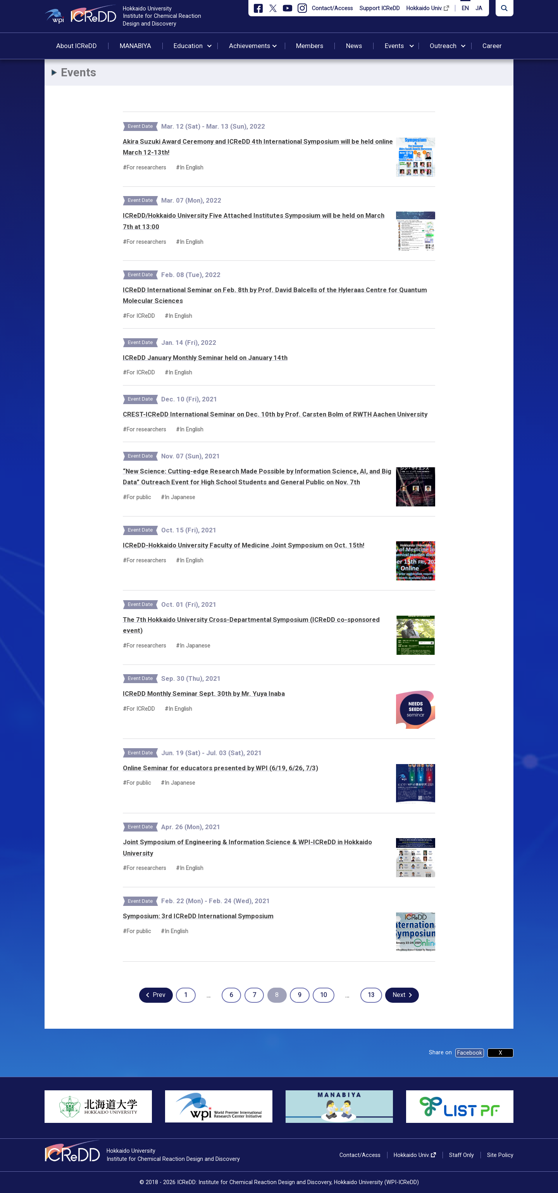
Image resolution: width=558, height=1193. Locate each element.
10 (323, 994)
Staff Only (461, 1155)
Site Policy (500, 1155)
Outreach (443, 46)
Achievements (249, 46)
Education (188, 46)
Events (394, 46)
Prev (159, 994)
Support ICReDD (380, 8)
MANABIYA (135, 46)
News (354, 46)
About (76, 46)
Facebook (469, 1053)
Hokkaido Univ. (424, 8)
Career (492, 46)
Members (309, 46)
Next (399, 994)
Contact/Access (332, 8)
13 (371, 994)
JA (478, 8)
